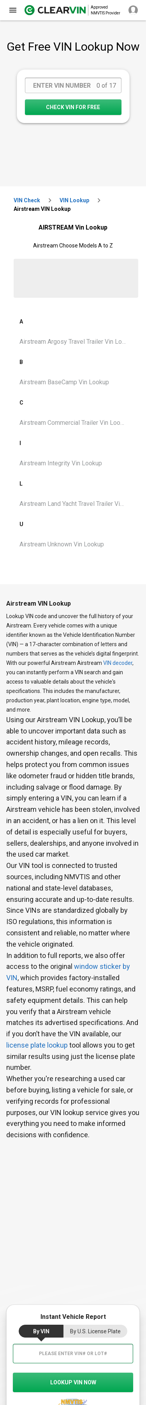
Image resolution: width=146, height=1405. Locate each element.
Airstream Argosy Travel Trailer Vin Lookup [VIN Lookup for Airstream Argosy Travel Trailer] (75, 341)
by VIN (41, 1331)
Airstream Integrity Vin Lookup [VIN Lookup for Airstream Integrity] (60, 463)
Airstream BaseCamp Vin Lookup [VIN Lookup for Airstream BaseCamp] (64, 382)
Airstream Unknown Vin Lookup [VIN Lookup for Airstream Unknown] (61, 544)
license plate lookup (37, 1045)
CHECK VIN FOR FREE (73, 107)
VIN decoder (117, 663)
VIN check (27, 200)
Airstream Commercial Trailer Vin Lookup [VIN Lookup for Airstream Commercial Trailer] (74, 422)
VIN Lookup (74, 200)
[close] (12, 10)
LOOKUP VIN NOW (73, 1382)
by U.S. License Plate (95, 1331)
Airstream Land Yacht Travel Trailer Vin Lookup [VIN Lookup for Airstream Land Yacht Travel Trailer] (75, 503)
